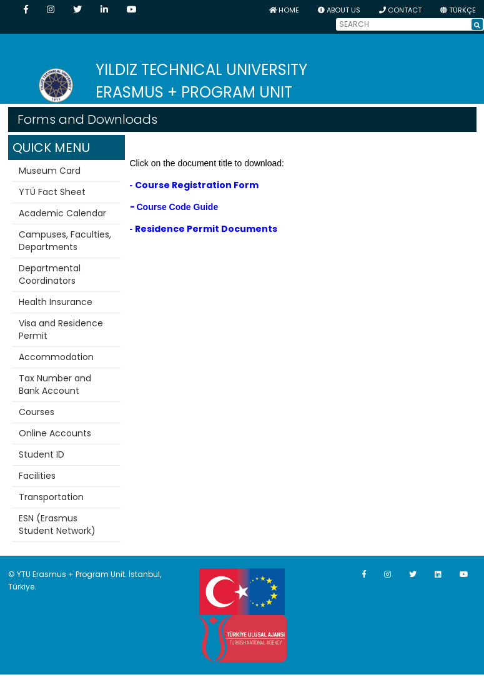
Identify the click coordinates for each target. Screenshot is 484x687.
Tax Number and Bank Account (55, 384)
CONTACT (400, 10)
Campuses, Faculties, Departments (65, 240)
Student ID (41, 454)
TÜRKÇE (458, 10)
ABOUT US (339, 10)
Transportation (51, 497)
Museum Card (50, 170)
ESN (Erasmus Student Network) (57, 524)
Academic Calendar (62, 213)
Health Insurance (55, 302)
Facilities (37, 475)
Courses (36, 412)
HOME (284, 10)
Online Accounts (55, 433)
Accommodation (56, 357)
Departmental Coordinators (50, 274)
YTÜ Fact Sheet (52, 192)
